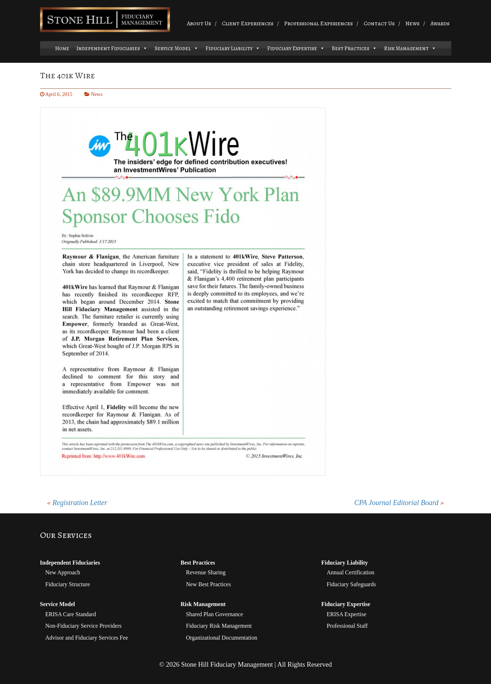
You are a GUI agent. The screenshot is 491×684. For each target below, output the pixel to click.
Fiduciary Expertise (292, 48)
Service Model (173, 48)
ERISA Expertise (347, 614)
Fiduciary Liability (229, 48)
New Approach (62, 572)
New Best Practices (208, 584)
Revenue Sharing (206, 572)
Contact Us (379, 23)
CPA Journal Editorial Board (396, 503)
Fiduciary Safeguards (351, 584)
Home (62, 48)
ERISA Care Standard (70, 614)
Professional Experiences (318, 23)
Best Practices (350, 48)
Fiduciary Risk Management (219, 626)
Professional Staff (347, 626)
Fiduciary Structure (67, 584)
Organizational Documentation (221, 638)
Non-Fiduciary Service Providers (83, 626)
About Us (199, 23)
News (412, 23)
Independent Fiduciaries (108, 48)
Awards (440, 23)
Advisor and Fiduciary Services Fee (86, 638)
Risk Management (406, 48)
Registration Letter (80, 503)
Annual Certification (350, 572)
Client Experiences (247, 23)
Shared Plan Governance (214, 614)
